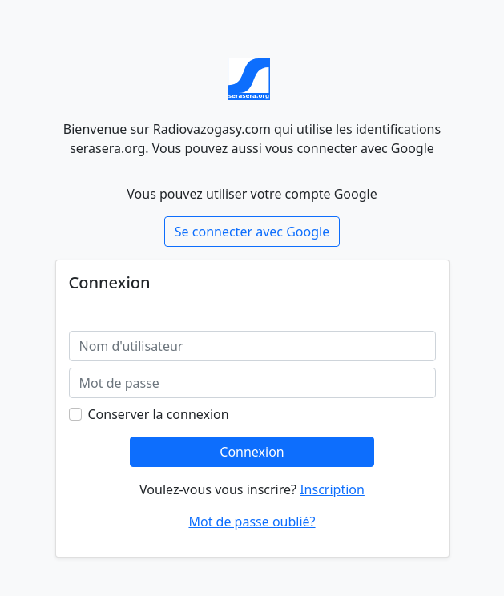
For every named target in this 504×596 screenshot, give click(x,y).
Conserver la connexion (158, 414)
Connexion (252, 452)
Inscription (332, 489)
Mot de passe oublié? (251, 521)
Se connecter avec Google (252, 231)
